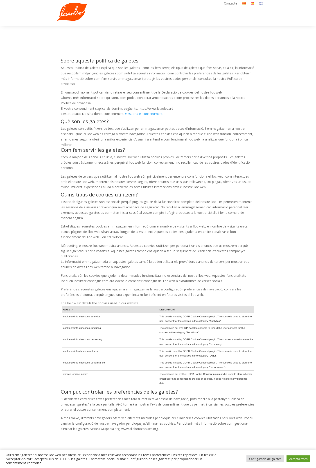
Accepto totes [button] (298, 459)
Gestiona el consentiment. (144, 113)
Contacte (230, 3)
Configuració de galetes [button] (265, 459)
